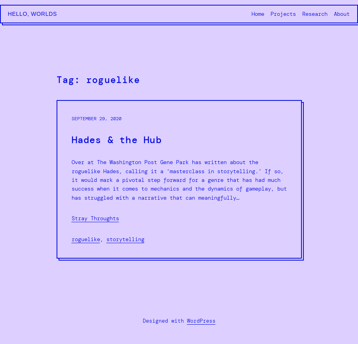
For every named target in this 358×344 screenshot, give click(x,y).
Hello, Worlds (32, 14)
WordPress (201, 321)
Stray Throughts (95, 218)
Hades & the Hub (117, 140)
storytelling (125, 239)
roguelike (86, 239)
